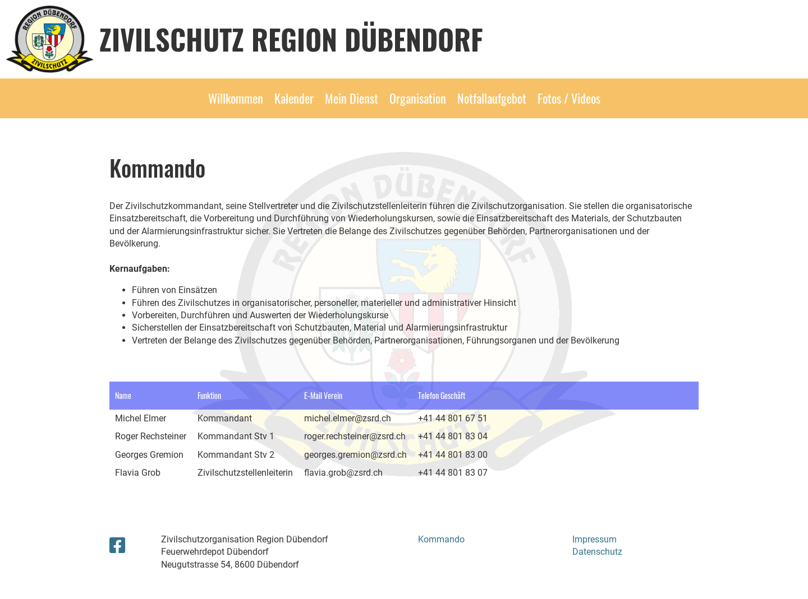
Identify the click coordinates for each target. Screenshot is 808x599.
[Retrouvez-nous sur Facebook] (117, 545)
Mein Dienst (351, 98)
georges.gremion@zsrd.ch (355, 454)
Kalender (294, 98)
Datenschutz (597, 551)
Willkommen (235, 98)
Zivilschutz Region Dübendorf (291, 38)
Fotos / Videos (569, 98)
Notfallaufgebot (491, 98)
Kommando (441, 539)
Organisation (417, 98)
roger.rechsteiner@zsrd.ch (355, 436)
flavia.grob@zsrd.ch (343, 472)
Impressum (594, 539)
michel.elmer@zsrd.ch (347, 418)
